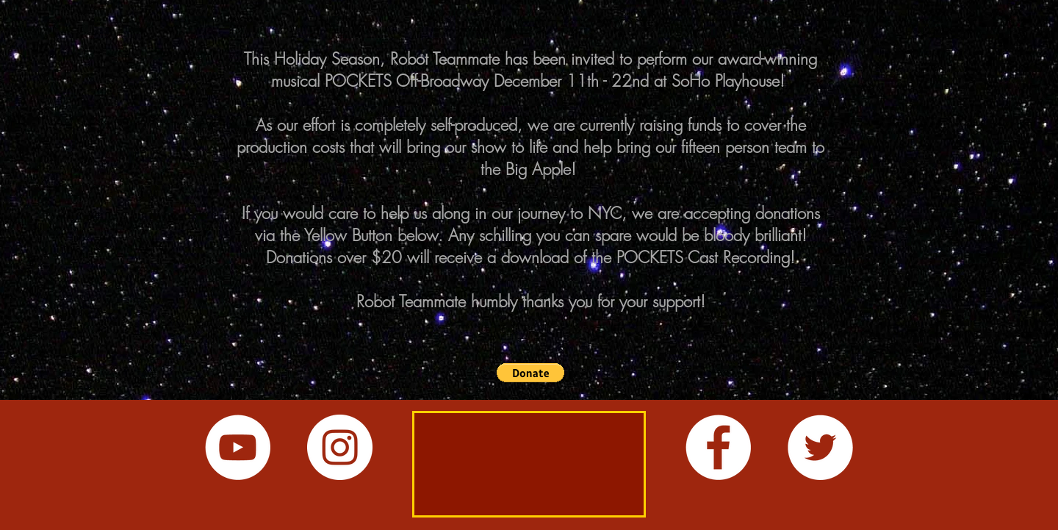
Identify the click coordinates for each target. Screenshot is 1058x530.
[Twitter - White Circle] (820, 447)
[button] (530, 372)
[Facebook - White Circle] (718, 447)
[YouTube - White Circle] (237, 447)
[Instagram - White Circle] (340, 447)
